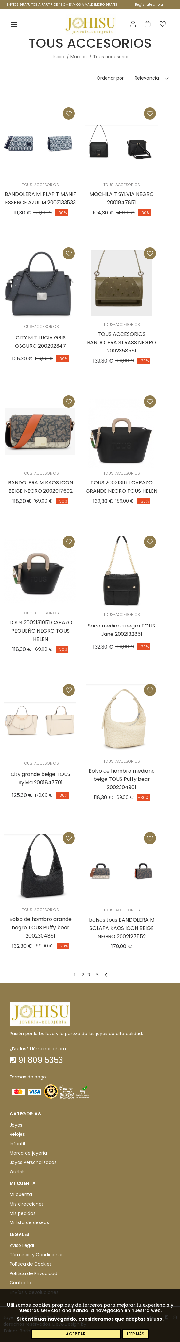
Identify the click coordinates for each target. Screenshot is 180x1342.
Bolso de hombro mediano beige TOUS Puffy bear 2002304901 (122, 779)
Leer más (135, 1334)
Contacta (20, 1283)
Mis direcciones (27, 1204)
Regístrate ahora (149, 4)
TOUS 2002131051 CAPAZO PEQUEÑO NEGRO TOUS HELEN (40, 631)
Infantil (17, 1144)
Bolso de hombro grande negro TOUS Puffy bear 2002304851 (40, 927)
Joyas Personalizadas (33, 1162)
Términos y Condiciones (37, 1254)
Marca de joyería (28, 1153)
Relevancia (147, 78)
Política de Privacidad (33, 1273)
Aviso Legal (22, 1245)
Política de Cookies (31, 1264)
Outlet (17, 1172)
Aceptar (76, 1334)
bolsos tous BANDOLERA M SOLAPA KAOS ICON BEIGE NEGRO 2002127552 (121, 928)
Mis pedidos (22, 1213)
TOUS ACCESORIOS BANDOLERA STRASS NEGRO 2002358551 (121, 342)
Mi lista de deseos (29, 1222)
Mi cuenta (21, 1194)
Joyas (16, 1125)
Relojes (17, 1134)
